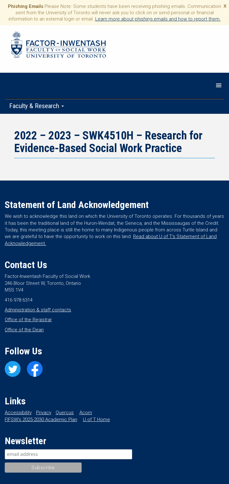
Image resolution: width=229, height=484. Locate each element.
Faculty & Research (36, 106)
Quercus (65, 412)
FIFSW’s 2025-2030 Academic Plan (41, 419)
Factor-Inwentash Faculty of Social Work (58, 46)
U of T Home (96, 419)
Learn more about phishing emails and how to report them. (158, 19)
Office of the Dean (24, 330)
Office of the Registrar (28, 319)
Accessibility (18, 412)
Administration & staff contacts (38, 310)
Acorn (85, 412)
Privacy (43, 412)
